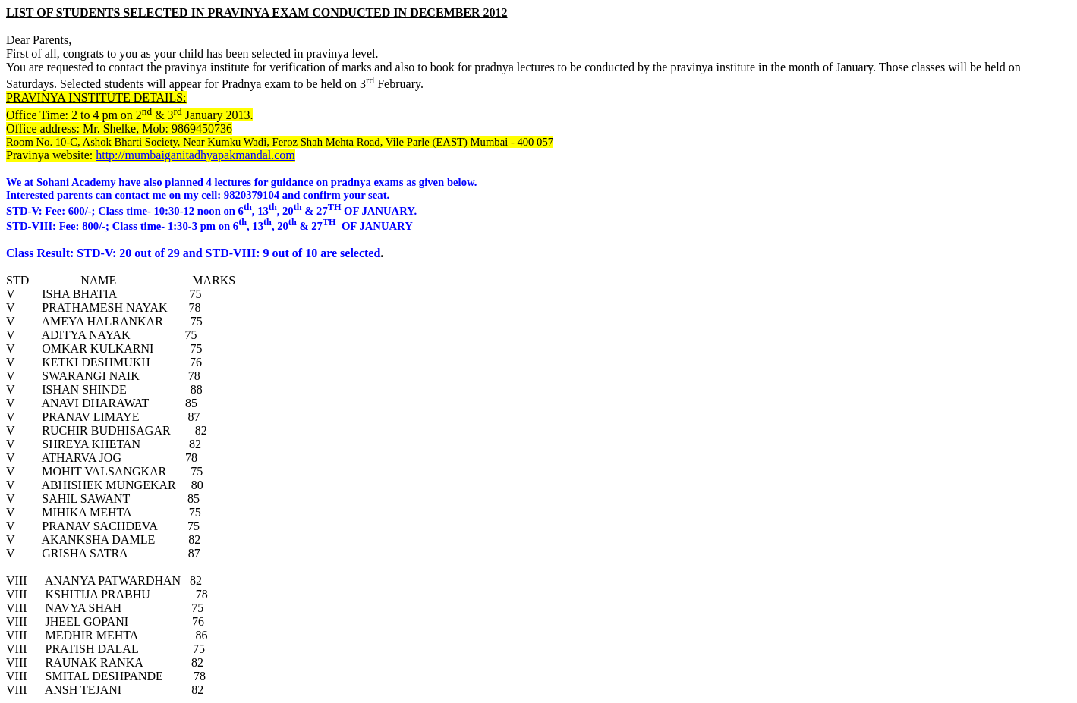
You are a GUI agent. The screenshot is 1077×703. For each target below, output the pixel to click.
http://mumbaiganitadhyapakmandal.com (195, 155)
